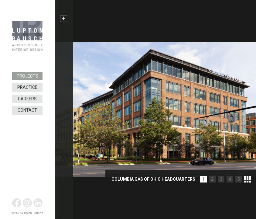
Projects (27, 76)
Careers (27, 98)
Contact (27, 110)
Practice (27, 87)
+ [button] (64, 18)
